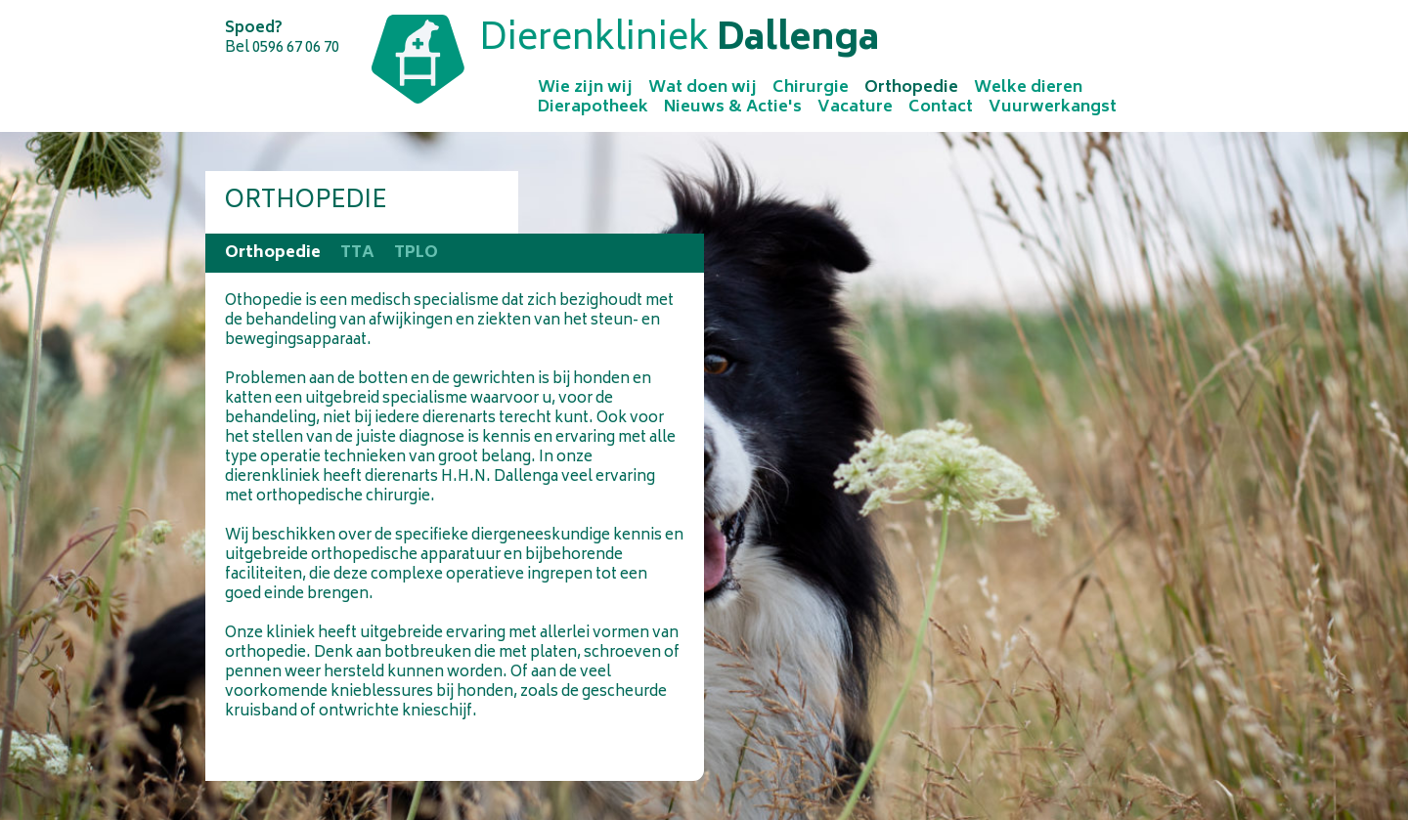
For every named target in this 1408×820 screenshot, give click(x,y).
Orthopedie (911, 88)
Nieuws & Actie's (733, 107)
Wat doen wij (702, 88)
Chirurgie (810, 88)
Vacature (855, 107)
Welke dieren (1028, 88)
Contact (940, 107)
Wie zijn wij (585, 88)
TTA (357, 253)
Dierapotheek (593, 107)
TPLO (416, 253)
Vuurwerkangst (1053, 107)
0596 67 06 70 (295, 48)
